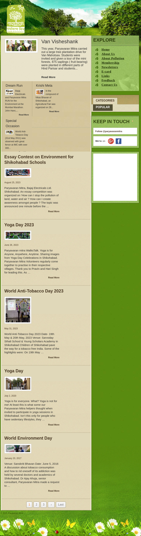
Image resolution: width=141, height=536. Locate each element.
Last (61, 504)
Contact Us (109, 84)
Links (106, 76)
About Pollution (113, 58)
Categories (105, 100)
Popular (103, 107)
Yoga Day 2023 (19, 224)
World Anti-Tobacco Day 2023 (34, 291)
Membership (110, 62)
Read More (48, 77)
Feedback (108, 80)
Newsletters (110, 67)
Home (106, 49)
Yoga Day (13, 371)
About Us (108, 54)
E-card (106, 71)
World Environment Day (28, 438)
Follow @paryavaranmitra (108, 131)
